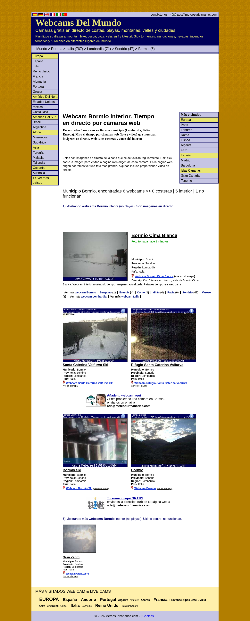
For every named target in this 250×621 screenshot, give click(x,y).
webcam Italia (130, 296)
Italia (70, 49)
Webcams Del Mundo (78, 22)
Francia (38, 76)
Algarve (186, 145)
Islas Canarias (191, 170)
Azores (145, 599)
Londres (186, 130)
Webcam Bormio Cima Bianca (154, 276)
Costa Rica (40, 112)
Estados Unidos (44, 101)
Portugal (39, 86)
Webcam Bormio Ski (79, 488)
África (37, 132)
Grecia (37, 91)
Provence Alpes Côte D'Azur (188, 599)
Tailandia (39, 162)
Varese (206, 292)
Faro (184, 150)
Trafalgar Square (129, 606)
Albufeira (134, 600)
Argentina (39, 127)
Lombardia (95, 49)
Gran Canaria (190, 175)
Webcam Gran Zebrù (77, 573)
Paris (184, 125)
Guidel (63, 606)
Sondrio (121, 49)
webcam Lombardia (94, 296)
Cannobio (87, 606)
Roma (185, 135)
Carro (42, 606)
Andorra (88, 599)
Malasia (38, 157)
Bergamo (106, 292)
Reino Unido (41, 71)
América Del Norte (45, 96)
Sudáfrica (39, 142)
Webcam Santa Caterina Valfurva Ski (89, 383)
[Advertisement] (140, 82)
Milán (156, 292)
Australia (39, 173)
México (38, 107)
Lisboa (185, 140)
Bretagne (53, 605)
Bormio (143, 49)
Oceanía (39, 167)
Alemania (39, 81)
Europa (56, 49)
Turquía (38, 152)
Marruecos (40, 137)
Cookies (148, 616)
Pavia (171, 292)
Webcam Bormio (145, 488)
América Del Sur (44, 117)
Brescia (124, 292)
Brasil (37, 122)
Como (141, 292)
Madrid (185, 160)
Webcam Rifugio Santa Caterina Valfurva (160, 383)
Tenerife (186, 180)
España (38, 61)
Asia (36, 147)
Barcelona (188, 165)
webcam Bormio (86, 292)
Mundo (41, 49)
